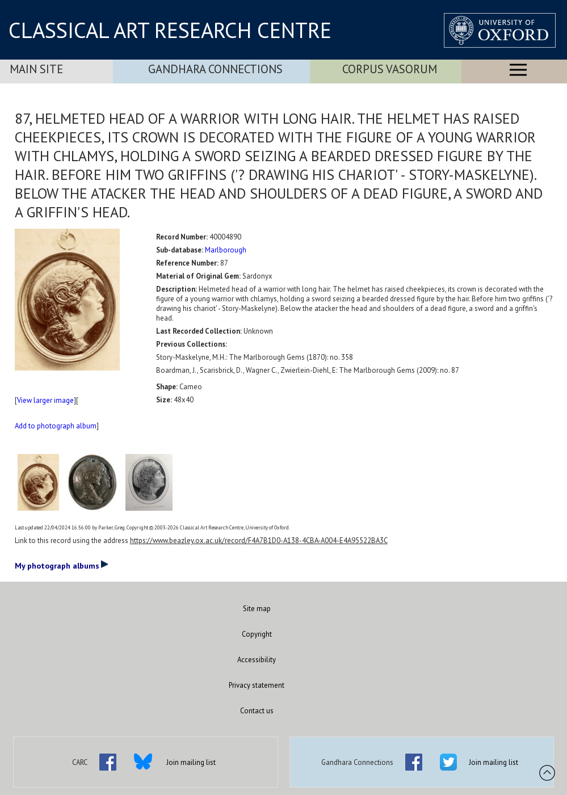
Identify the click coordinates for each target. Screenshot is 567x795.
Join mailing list (191, 762)
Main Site (36, 69)
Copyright (257, 634)
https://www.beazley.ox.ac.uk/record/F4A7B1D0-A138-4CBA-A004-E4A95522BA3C (259, 540)
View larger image (45, 400)
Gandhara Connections (215, 69)
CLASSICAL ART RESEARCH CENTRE (170, 30)
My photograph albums (61, 565)
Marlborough (225, 250)
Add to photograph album (55, 426)
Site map (257, 608)
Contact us (257, 711)
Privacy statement (256, 685)
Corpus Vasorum (389, 69)
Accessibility (256, 659)
